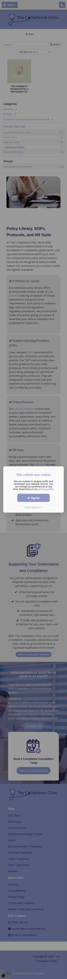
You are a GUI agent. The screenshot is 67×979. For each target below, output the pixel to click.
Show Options (33, 507)
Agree (33, 498)
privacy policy (46, 489)
